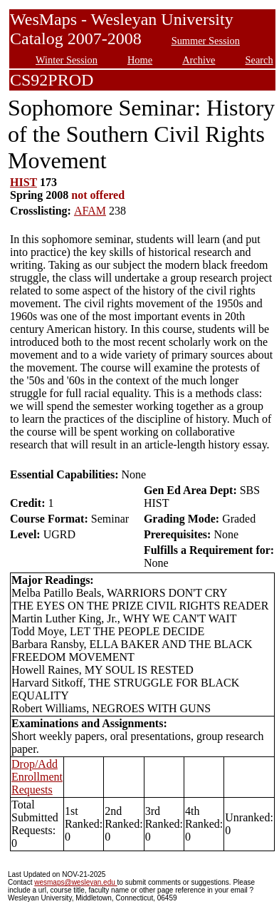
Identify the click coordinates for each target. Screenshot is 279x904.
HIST (23, 182)
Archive (198, 60)
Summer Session (206, 40)
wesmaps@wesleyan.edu (75, 882)
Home (139, 60)
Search (259, 60)
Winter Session (67, 60)
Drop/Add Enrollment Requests (37, 777)
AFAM (90, 211)
